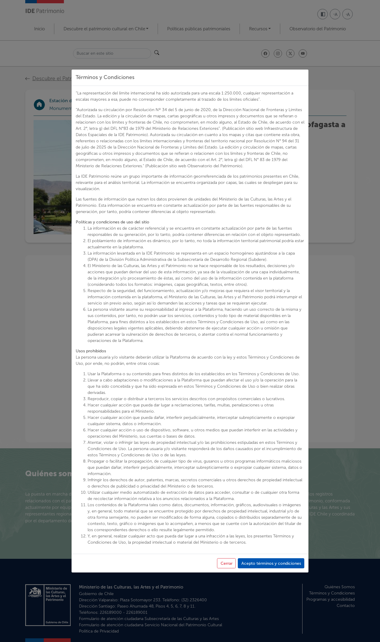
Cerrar (226, 563)
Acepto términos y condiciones (271, 563)
